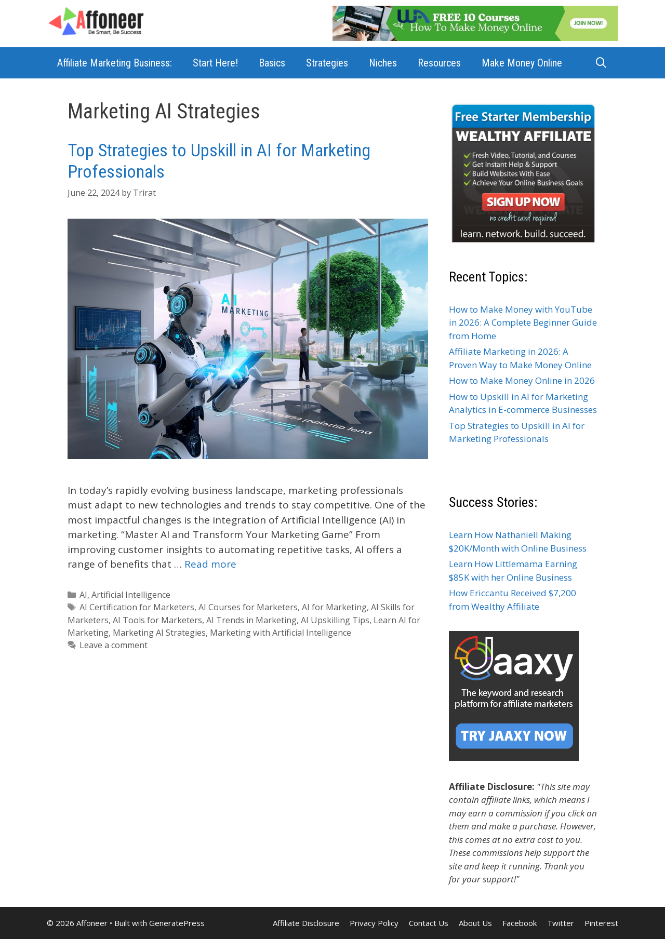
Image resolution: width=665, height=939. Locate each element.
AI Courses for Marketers (248, 607)
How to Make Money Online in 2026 (522, 380)
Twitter (560, 923)
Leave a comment (113, 645)
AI (83, 594)
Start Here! (215, 63)
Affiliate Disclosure (306, 923)
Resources (439, 63)
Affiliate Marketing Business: (114, 63)
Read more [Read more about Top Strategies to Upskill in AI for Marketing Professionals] (210, 564)
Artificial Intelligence (130, 594)
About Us (475, 923)
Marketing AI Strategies (159, 632)
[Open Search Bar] (601, 62)
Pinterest (601, 923)
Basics (272, 63)
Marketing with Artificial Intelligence (280, 632)
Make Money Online (522, 63)
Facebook (519, 923)
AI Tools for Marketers (157, 620)
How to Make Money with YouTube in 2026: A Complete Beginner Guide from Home (523, 322)
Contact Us (428, 923)
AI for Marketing (334, 607)
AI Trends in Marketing (251, 620)
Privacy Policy (374, 923)
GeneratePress (177, 923)
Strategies (327, 63)
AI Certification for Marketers (136, 607)
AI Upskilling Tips (335, 620)
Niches (383, 63)
